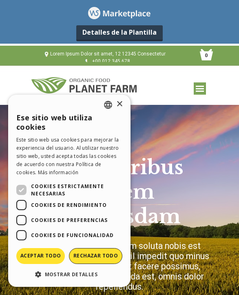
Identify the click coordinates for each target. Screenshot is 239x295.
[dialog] (69, 191)
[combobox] (108, 105)
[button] (69, 274)
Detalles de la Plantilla (119, 32)
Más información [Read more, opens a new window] (58, 172)
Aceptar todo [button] (40, 255)
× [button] (119, 104)
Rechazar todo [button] (95, 255)
